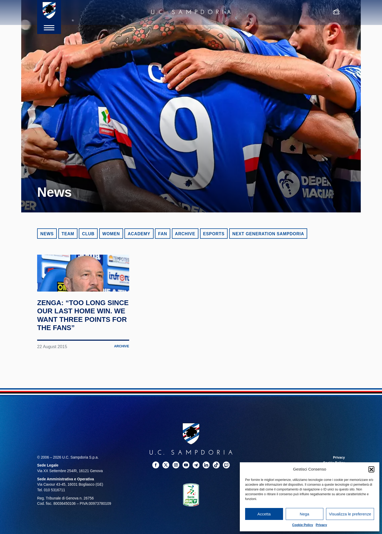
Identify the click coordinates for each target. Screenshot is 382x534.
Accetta (264, 514)
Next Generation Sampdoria (268, 234)
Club (88, 234)
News (47, 234)
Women (111, 234)
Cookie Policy (302, 525)
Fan (162, 234)
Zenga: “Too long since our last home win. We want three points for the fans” (79, 339)
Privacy (321, 525)
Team (68, 234)
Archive (185, 234)
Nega (304, 514)
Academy (139, 234)
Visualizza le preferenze (350, 514)
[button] (371, 469)
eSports (214, 234)
